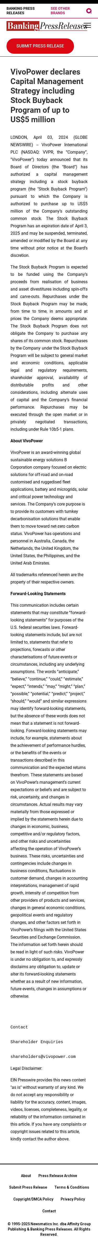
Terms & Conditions (71, 1187)
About (26, 1176)
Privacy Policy (73, 1199)
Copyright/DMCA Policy (33, 1199)
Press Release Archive (57, 1176)
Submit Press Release (28, 1187)
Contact (49, 1211)
